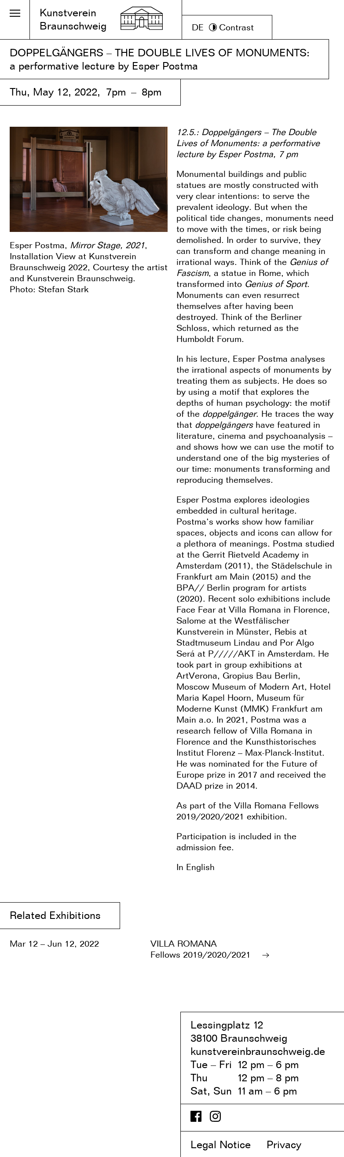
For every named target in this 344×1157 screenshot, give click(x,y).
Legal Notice (226, 1144)
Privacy (291, 1144)
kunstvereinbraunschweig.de (257, 1051)
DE (198, 27)
